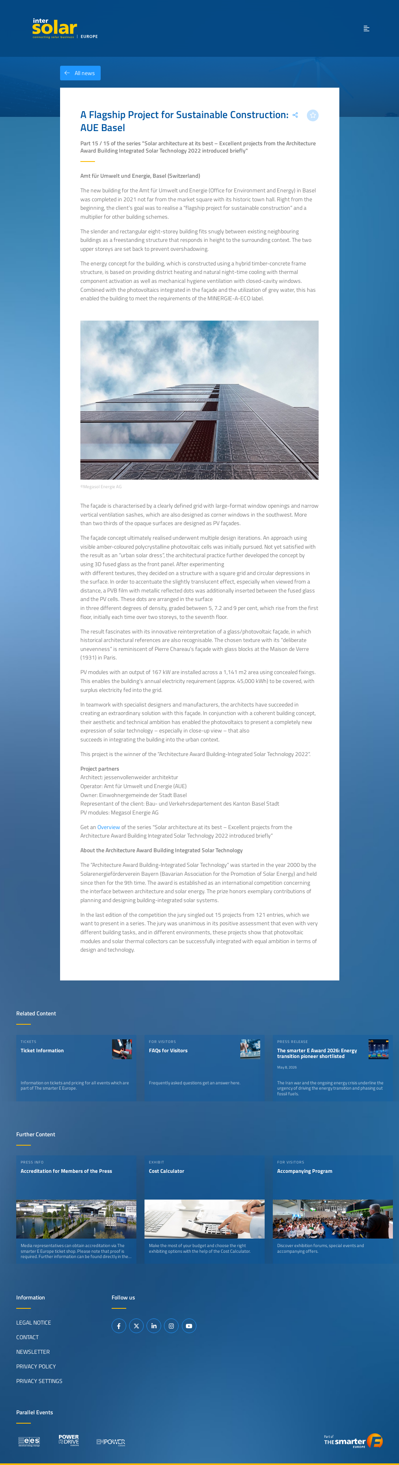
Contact (27, 1337)
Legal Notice (33, 1322)
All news (77, 73)
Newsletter (33, 1351)
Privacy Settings (39, 1381)
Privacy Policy (36, 1366)
